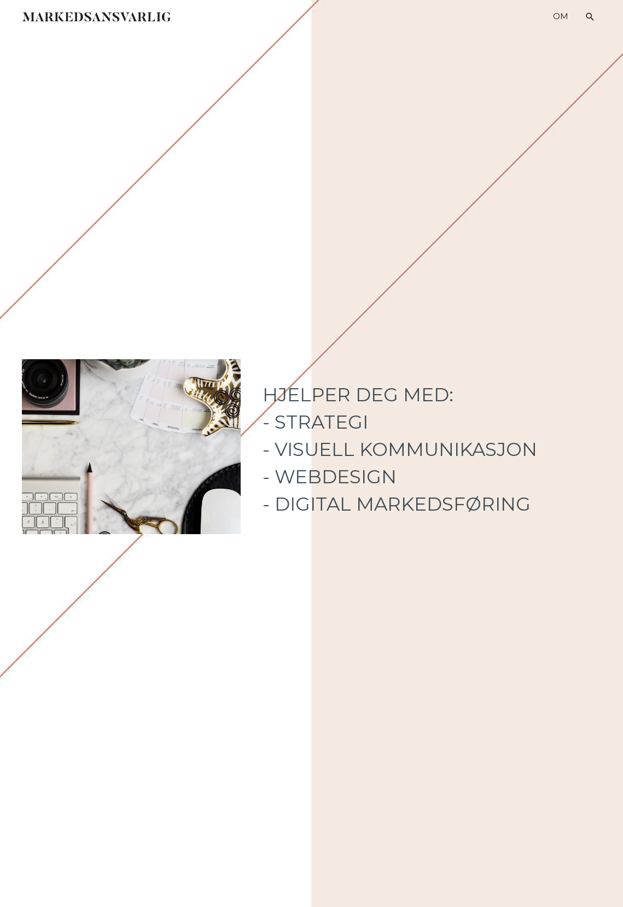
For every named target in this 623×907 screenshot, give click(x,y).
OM (560, 16)
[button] (590, 16)
